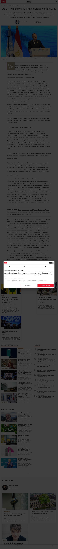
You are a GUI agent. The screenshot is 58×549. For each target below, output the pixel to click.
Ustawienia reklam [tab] (35, 266)
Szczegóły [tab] (23, 266)
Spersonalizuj (28, 285)
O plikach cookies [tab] (48, 266)
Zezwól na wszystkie (45, 285)
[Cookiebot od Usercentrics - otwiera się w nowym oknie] (49, 263)
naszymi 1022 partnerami (12, 271)
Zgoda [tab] (10, 266)
